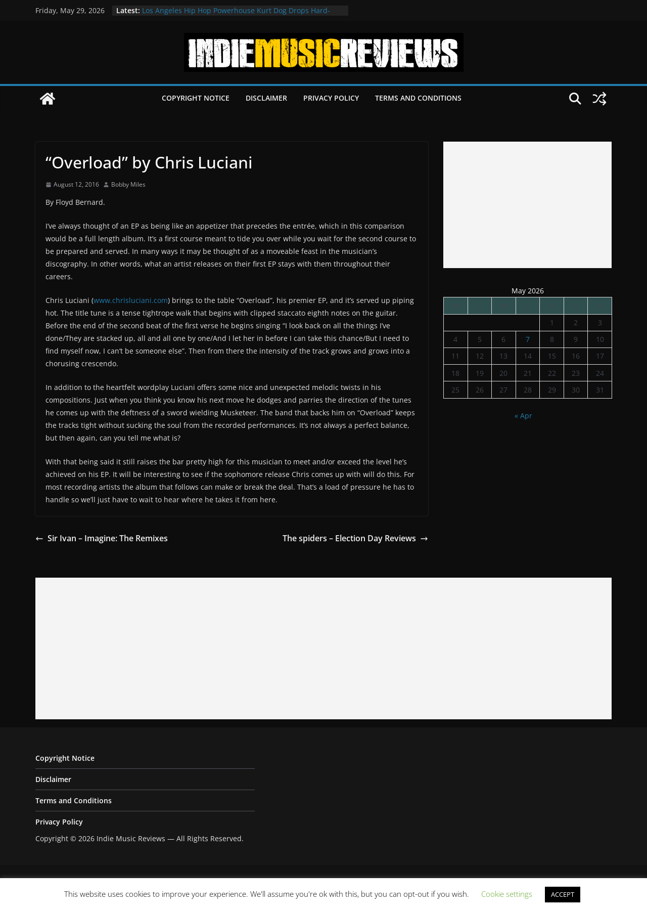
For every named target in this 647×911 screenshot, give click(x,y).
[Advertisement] (527, 205)
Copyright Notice (195, 98)
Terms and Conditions (418, 98)
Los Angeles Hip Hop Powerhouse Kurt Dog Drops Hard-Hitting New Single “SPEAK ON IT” (236, 15)
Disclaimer (266, 98)
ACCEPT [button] (562, 894)
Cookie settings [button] (506, 894)
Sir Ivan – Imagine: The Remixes (101, 538)
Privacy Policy (331, 98)
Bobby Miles (128, 184)
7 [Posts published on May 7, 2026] (528, 339)
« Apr (523, 415)
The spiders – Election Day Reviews (355, 538)
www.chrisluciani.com (131, 300)
